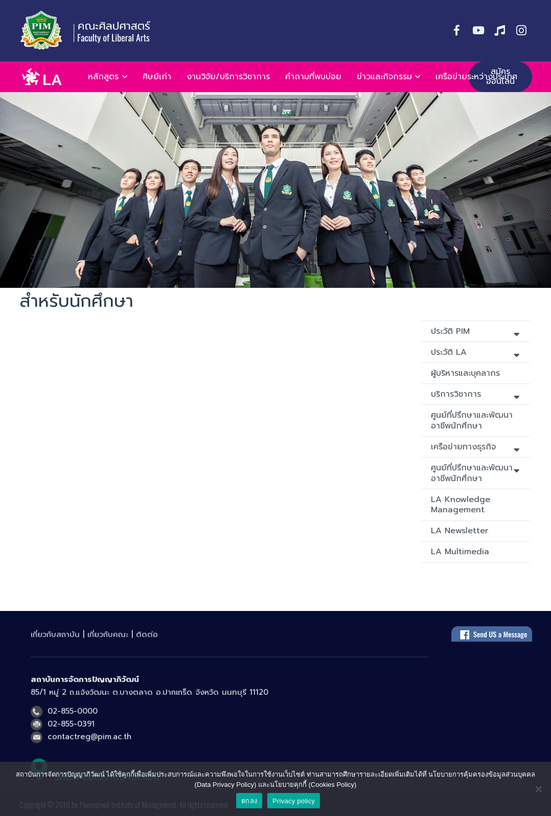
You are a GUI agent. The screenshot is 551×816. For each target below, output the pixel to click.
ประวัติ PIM (475, 332)
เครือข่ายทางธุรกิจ (475, 448)
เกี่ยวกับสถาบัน (55, 640)
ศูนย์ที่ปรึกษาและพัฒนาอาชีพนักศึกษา (472, 420)
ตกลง (249, 801)
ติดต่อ (147, 640)
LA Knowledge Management (460, 504)
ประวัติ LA (475, 353)
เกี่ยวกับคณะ (107, 640)
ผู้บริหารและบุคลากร (465, 373)
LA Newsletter (459, 531)
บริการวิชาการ (475, 395)
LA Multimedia (460, 552)
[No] (538, 789)
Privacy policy (293, 801)
